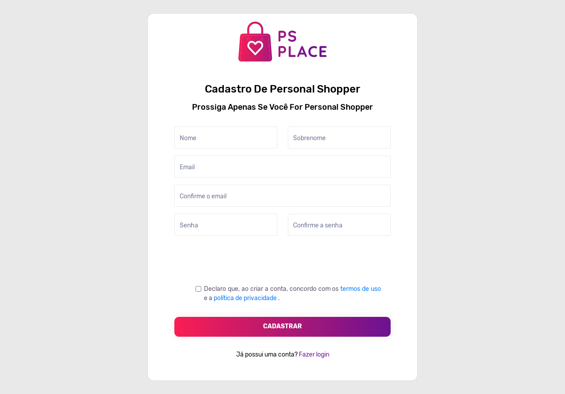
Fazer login (313, 354)
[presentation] (241, 260)
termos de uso (360, 289)
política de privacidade (246, 298)
